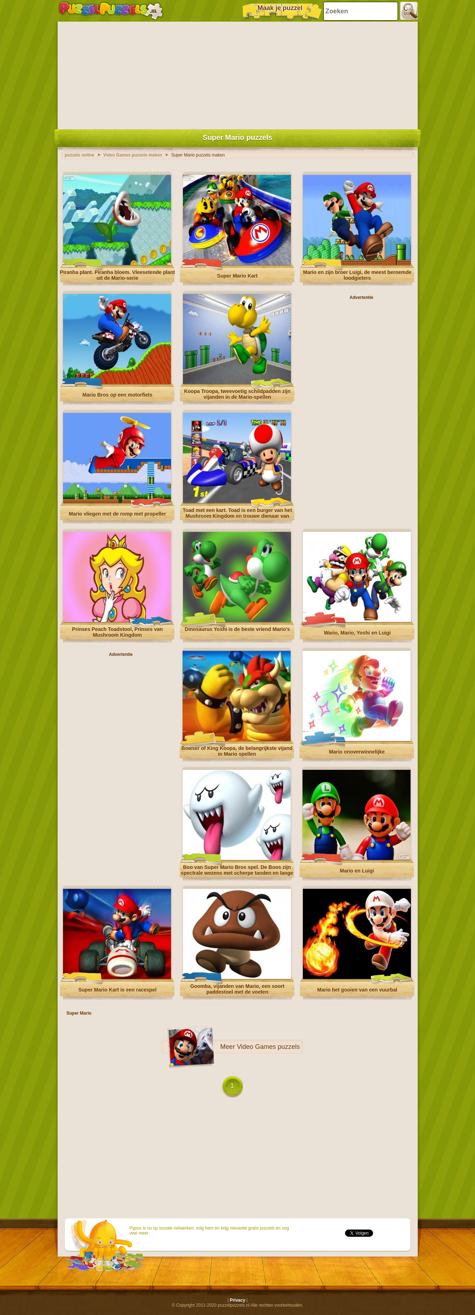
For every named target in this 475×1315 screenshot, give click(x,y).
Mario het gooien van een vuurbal (357, 990)
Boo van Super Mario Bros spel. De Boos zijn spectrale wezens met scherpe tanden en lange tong (237, 873)
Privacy (237, 1300)
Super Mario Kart (237, 276)
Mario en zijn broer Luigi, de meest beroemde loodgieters (357, 275)
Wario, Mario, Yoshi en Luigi (357, 633)
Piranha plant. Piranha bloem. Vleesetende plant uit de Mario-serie (117, 275)
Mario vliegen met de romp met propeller (117, 514)
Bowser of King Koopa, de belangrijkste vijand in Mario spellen (237, 751)
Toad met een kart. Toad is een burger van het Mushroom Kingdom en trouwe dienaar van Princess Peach (237, 516)
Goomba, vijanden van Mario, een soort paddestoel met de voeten (237, 989)
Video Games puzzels (268, 1046)
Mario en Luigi (357, 871)
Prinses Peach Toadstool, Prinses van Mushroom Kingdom (117, 632)
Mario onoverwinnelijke (357, 752)
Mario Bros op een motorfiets (117, 395)
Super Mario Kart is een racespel (117, 990)
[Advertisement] (238, 73)
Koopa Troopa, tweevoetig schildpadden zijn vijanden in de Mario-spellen (237, 394)
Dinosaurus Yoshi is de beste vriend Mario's (237, 629)
